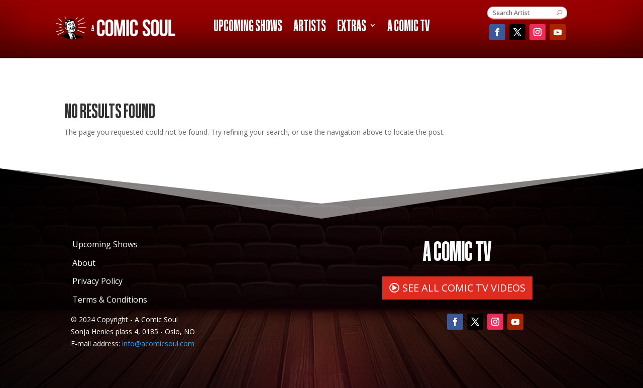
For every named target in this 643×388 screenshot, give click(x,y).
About (83, 262)
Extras (351, 27)
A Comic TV (408, 27)
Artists (309, 27)
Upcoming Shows (247, 27)
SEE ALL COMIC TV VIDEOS (463, 288)
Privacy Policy (97, 280)
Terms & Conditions (109, 299)
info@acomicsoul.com (158, 343)
